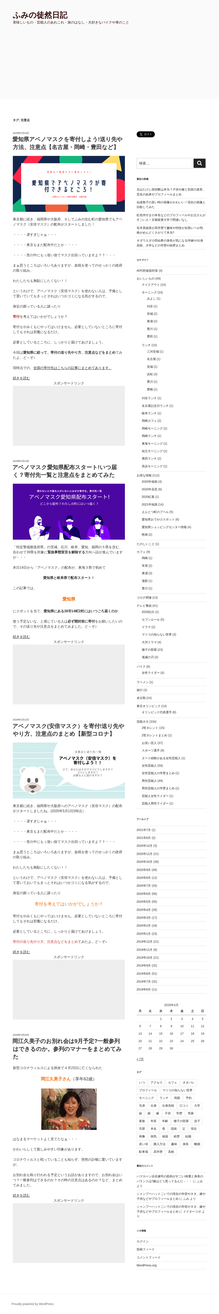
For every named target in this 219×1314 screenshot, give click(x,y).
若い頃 (143, 1144)
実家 (191, 1113)
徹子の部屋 (149, 649)
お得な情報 (144, 475)
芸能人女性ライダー (155, 796)
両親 (177, 1098)
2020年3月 (144, 917)
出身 (154, 1105)
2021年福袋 (149, 504)
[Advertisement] (109, 67)
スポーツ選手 (151, 750)
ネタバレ (189, 1082)
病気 (154, 1136)
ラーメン (143, 682)
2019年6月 (144, 989)
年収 (154, 1121)
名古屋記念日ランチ (155, 405)
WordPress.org (147, 1265)
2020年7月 (144, 885)
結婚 (188, 1136)
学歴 (179, 1113)
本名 (154, 1128)
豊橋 (150, 389)
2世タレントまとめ (154, 735)
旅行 (140, 690)
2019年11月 (145, 949)
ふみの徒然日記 (40, 15)
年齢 (165, 1121)
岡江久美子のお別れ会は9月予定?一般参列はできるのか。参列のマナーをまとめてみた (67, 1049)
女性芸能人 (149, 765)
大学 (197, 1105)
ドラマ (146, 627)
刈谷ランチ (149, 398)
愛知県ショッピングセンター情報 (164, 527)
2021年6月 (144, 837)
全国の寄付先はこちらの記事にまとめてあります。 (72, 368)
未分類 (141, 698)
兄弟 (142, 1105)
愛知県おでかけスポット (158, 519)
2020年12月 (145, 845)
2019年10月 (145, 957)
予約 (189, 1098)
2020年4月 (144, 909)
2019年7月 (144, 981)
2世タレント (150, 728)
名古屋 (151, 359)
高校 (171, 1151)
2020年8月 (144, 877)
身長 (186, 1144)
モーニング (149, 292)
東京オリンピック (149, 706)
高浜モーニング (152, 466)
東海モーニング (152, 443)
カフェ (141, 552)
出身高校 (168, 1105)
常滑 (145, 565)
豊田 (150, 336)
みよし (151, 298)
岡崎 (145, 558)
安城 (150, 313)
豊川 (150, 329)
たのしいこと (146, 544)
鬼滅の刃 (148, 657)
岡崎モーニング (152, 428)
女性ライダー (151, 672)
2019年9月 (144, 965)
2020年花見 (149, 489)
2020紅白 (148, 612)
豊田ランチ (149, 458)
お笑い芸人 (149, 743)
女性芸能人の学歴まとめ (158, 773)
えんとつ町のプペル (155, 512)
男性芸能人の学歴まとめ (158, 788)
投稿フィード (146, 1249)
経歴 (177, 1136)
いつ (142, 1082)
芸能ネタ (143, 721)
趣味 (174, 1144)
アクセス (157, 1082)
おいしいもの (146, 278)
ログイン (143, 1241)
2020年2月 (144, 925)
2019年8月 (144, 973)
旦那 (142, 1128)
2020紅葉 (148, 496)
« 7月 (140, 1059)
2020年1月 (144, 933)
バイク (141, 666)
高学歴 (158, 1151)
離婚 (197, 1144)
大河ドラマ (149, 642)
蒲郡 (145, 581)
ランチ (146, 345)
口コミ (184, 1105)
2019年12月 (145, 941)
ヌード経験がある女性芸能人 (161, 758)
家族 (142, 1121)
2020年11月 (145, 853)
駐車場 (143, 1151)
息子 (197, 1121)
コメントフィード (149, 1257)
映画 (145, 534)
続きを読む (21, 378)
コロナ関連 (144, 597)
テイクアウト (151, 284)
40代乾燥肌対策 (147, 270)
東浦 (150, 321)
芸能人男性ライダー (155, 803)
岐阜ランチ (149, 413)
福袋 (165, 1136)
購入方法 (160, 1144)
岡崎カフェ (149, 420)
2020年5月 (144, 901)
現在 (194, 1128)
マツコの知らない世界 (157, 634)
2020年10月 (145, 861)
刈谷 (150, 306)
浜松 (150, 374)
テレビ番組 (144, 605)
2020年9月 (144, 870)
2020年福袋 (149, 481)
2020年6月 (144, 893)
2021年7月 (144, 830)
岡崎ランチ (149, 436)
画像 (142, 1136)
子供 (168, 1113)
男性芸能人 (149, 780)
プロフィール (148, 1090)
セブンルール (151, 619)
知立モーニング (152, 451)
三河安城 (153, 351)
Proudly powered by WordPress (33, 1304)
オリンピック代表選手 (157, 712)
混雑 (174, 1128)
